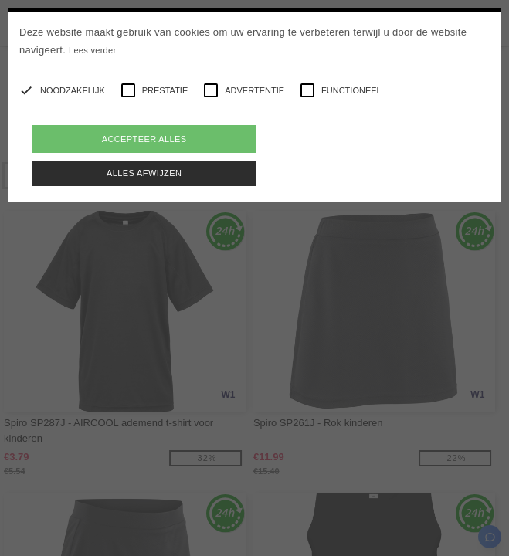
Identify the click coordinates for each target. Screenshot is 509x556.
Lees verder (92, 50)
